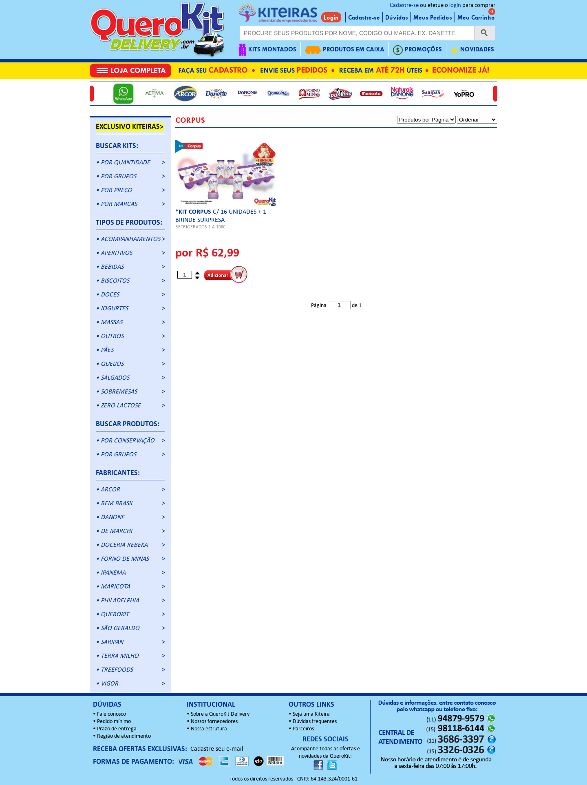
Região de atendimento (124, 736)
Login (331, 17)
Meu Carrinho (476, 17)
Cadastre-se (404, 5)
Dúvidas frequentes (315, 722)
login (455, 5)
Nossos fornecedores (214, 722)
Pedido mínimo (114, 722)
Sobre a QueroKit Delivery (220, 714)
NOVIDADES (472, 50)
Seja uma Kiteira (311, 714)
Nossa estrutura (209, 729)
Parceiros (303, 729)
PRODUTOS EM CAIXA (344, 50)
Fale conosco (111, 714)
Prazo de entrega (117, 729)
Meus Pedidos (432, 17)
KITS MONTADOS (267, 50)
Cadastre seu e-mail (216, 749)
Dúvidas (396, 17)
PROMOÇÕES (417, 50)
